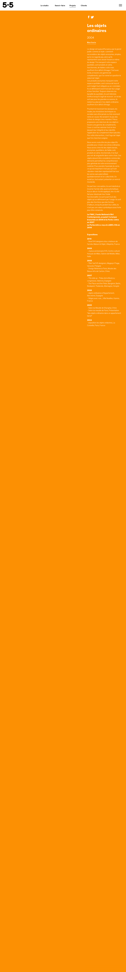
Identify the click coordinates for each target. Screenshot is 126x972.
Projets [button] (73, 6)
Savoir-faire (60, 6)
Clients (84, 6)
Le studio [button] (44, 6)
